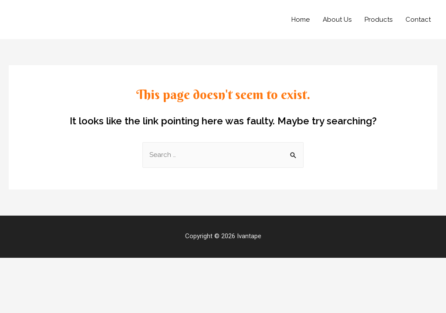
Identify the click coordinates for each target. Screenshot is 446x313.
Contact (418, 19)
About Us (337, 19)
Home (300, 19)
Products (378, 19)
